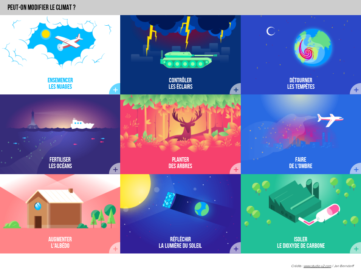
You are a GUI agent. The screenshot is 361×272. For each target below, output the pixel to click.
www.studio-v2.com (317, 266)
